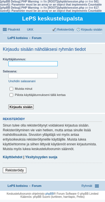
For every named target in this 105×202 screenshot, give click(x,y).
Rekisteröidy (14, 170)
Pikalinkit (14, 29)
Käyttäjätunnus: (14, 59)
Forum (36, 185)
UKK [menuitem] (30, 29)
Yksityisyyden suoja (41, 157)
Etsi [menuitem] (100, 38)
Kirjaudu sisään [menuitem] (91, 29)
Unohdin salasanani (22, 81)
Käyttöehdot (12, 157)
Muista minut (21, 88)
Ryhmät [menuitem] (86, 185)
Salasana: (10, 71)
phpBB (49, 193)
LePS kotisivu (18, 185)
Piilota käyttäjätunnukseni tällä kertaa (38, 95)
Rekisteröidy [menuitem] (65, 29)
